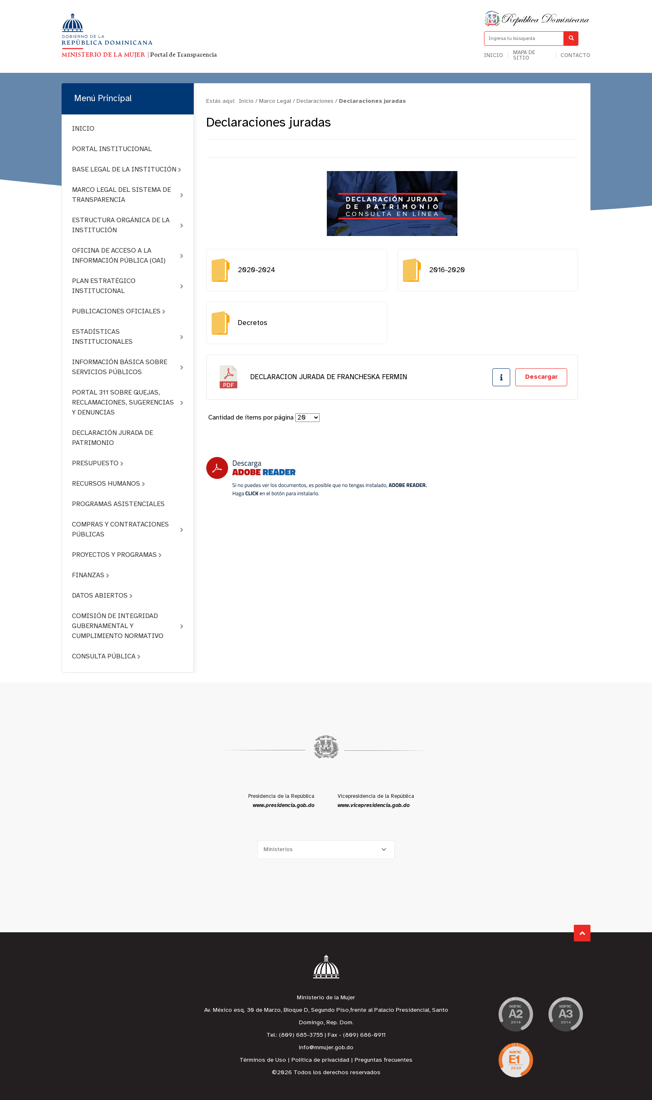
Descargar (541, 377)
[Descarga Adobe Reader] (316, 477)
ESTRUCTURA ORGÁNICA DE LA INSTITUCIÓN (127, 225)
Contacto (575, 55)
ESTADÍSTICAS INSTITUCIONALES (127, 336)
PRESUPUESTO (97, 463)
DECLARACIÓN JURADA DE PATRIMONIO (112, 438)
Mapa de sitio (524, 55)
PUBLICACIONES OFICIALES (118, 311)
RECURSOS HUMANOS (108, 483)
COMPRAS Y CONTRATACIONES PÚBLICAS (127, 529)
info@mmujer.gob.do (326, 1048)
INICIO (83, 128)
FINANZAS (90, 575)
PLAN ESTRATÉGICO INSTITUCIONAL (127, 286)
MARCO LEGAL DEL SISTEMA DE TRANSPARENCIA (127, 195)
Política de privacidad (320, 1060)
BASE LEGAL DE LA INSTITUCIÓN (126, 169)
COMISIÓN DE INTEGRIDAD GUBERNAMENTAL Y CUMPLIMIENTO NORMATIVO (127, 626)
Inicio (493, 55)
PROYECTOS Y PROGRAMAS (117, 555)
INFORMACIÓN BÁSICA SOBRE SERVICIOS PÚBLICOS (127, 367)
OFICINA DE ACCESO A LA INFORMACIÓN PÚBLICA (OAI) (127, 255)
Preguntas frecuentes (383, 1060)
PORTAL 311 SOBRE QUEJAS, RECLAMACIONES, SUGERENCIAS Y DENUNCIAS (127, 402)
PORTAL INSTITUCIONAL (112, 149)
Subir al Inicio (582, 933)
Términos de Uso (263, 1060)
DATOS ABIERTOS (102, 595)
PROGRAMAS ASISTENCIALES (118, 504)
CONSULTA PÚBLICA (106, 656)
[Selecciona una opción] (326, 849)
